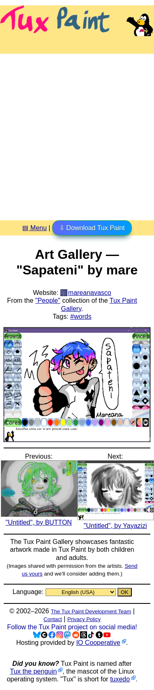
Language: (28, 591)
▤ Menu (34, 227)
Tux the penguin (33, 671)
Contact (53, 619)
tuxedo (120, 679)
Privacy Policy (84, 619)
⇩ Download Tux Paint (92, 227)
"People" (47, 300)
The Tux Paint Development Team (91, 611)
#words (81, 316)
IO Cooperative (98, 642)
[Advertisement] (77, 134)
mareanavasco (89, 292)
